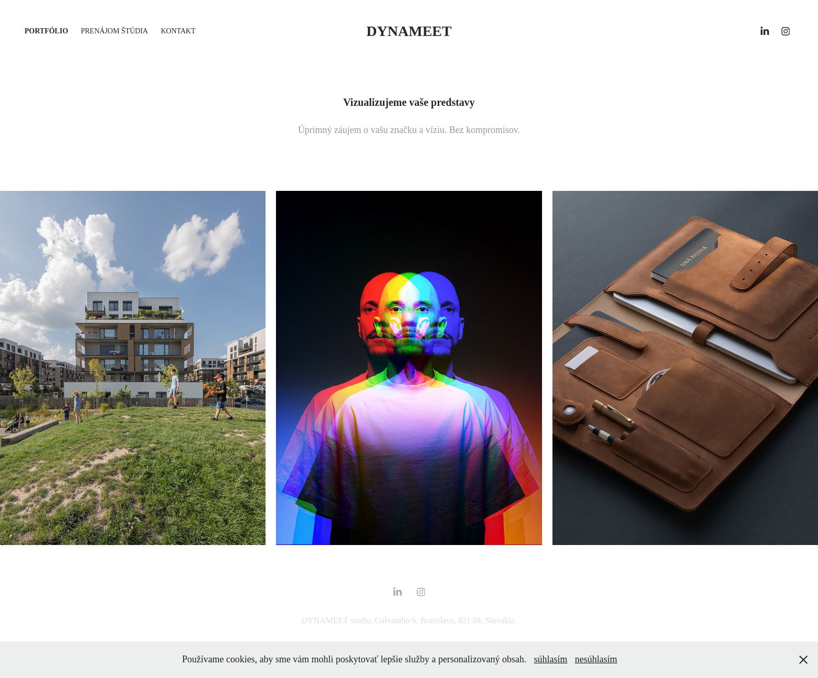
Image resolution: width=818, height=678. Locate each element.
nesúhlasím (596, 659)
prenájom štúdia (114, 31)
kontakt (178, 31)
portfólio (46, 31)
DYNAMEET (408, 31)
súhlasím (551, 659)
